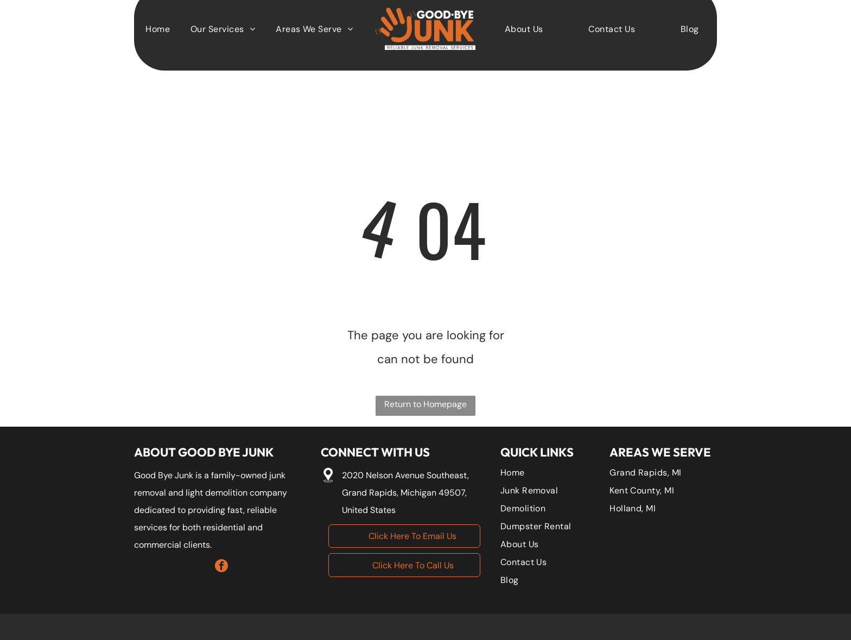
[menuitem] (524, 28)
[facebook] (221, 567)
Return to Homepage (425, 404)
